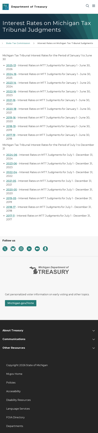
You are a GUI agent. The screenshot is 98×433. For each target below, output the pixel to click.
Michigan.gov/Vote (20, 303)
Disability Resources (18, 400)
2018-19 (11, 126)
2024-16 (11, 74)
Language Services (18, 408)
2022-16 (11, 91)
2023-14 (11, 82)
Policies (10, 382)
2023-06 (11, 163)
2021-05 (11, 180)
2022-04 (11, 172)
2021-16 (10, 100)
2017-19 (10, 135)
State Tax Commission (18, 43)
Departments (14, 426)
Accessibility (13, 391)
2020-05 (11, 189)
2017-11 (10, 215)
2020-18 (11, 108)
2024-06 (11, 154)
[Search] (87, 6)
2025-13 (11, 65)
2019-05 (11, 198)
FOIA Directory (15, 417)
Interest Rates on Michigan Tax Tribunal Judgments (65, 43)
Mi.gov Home (14, 373)
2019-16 (11, 117)
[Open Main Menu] (94, 6)
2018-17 (11, 207)
